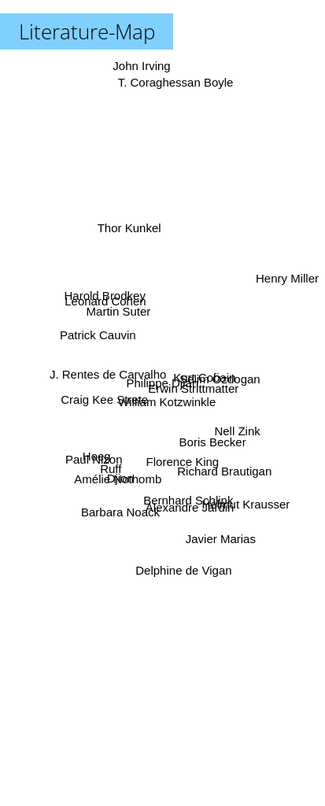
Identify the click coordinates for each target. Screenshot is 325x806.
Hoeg (99, 453)
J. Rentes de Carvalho (110, 371)
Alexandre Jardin (188, 501)
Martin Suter (119, 316)
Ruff (113, 465)
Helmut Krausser (243, 502)
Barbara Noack (119, 512)
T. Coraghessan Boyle (176, 74)
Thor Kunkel (131, 233)
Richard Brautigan (223, 469)
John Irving (140, 65)
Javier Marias (219, 537)
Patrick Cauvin (102, 341)
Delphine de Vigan (182, 562)
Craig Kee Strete (105, 398)
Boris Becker (210, 440)
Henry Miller (287, 283)
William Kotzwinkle (168, 402)
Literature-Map (87, 31)
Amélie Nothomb (118, 477)
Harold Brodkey (108, 301)
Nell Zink (234, 427)
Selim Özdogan (216, 378)
